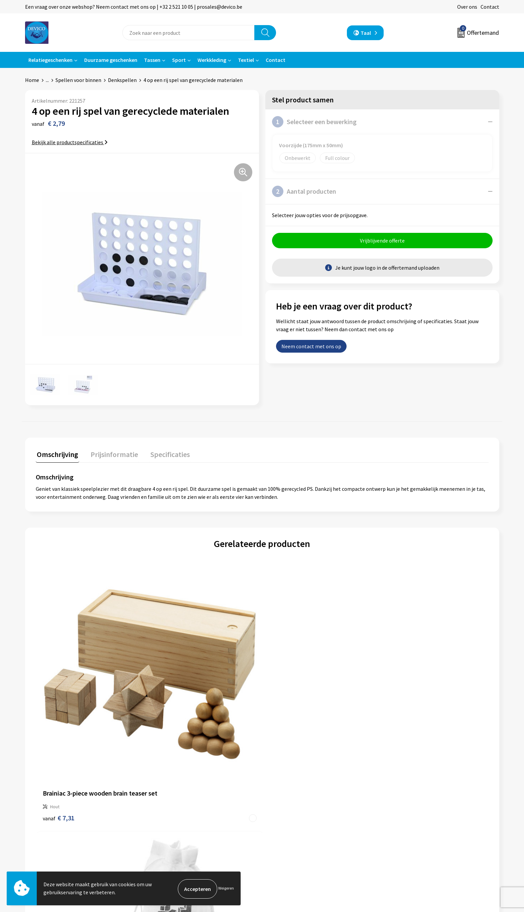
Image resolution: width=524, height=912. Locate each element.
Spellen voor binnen (78, 80)
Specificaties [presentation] (164, 453)
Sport (179, 60)
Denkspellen (122, 80)
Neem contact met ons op (311, 347)
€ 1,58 (285, 708)
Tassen (152, 60)
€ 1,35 (171, 708)
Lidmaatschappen (173, 821)
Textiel (246, 60)
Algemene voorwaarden (415, 781)
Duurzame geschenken (110, 60)
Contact (490, 6)
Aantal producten (304, 191)
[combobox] (188, 32)
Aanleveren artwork (175, 801)
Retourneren (285, 791)
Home (32, 80)
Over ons (467, 6)
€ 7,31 (59, 701)
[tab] (56, 454)
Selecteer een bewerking (314, 121)
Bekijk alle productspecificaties (70, 142)
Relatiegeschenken (50, 60)
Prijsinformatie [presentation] (111, 453)
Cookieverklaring (407, 801)
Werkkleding (212, 60)
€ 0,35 (398, 708)
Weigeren (226, 888)
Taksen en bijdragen (176, 811)
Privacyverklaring (408, 791)
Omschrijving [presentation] (56, 453)
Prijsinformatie (170, 791)
